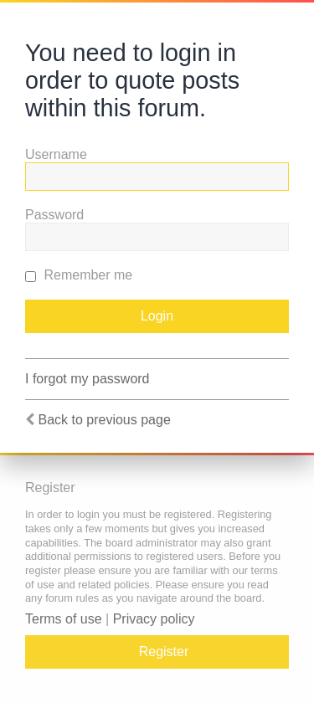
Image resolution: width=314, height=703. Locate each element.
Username (56, 154)
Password (54, 215)
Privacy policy (154, 619)
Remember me (78, 275)
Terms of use (63, 619)
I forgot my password (87, 379)
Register (164, 651)
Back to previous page (104, 420)
